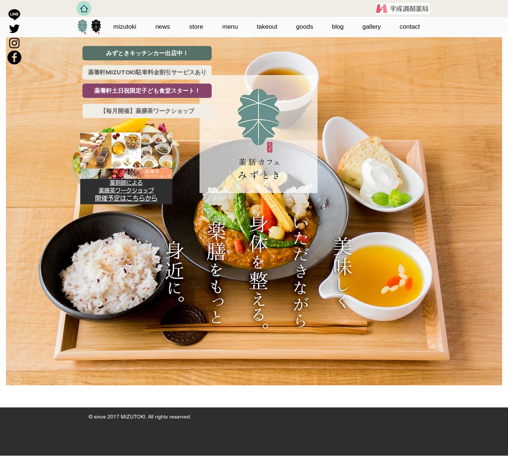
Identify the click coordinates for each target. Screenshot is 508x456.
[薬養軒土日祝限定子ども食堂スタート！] (147, 91)
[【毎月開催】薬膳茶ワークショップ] (147, 111)
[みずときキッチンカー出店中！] (147, 53)
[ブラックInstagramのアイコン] (14, 43)
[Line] (14, 14)
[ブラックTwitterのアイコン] (14, 29)
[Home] (84, 8)
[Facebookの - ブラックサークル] (14, 57)
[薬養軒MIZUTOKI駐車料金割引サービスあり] (147, 72)
